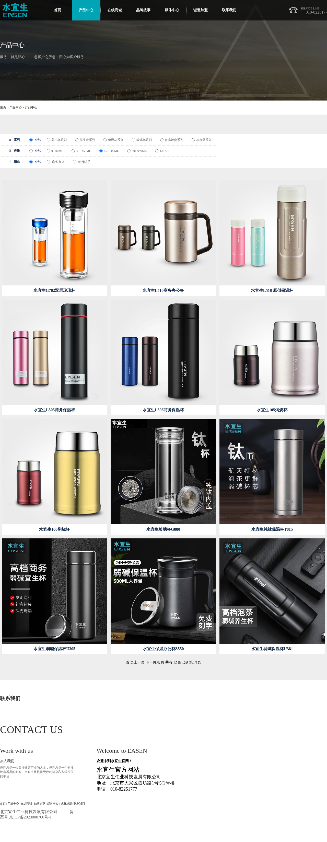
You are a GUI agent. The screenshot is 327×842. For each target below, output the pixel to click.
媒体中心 (172, 10)
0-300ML (55, 151)
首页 (57, 10)
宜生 (12, 812)
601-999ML (137, 151)
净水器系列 (202, 140)
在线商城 (115, 10)
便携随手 (81, 162)
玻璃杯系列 (142, 140)
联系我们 (229, 10)
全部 (35, 140)
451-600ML (109, 151)
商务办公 (55, 162)
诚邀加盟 (200, 10)
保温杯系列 (113, 140)
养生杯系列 (57, 140)
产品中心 (86, 10)
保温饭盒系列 (171, 140)
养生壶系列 (85, 140)
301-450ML (81, 151)
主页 (3, 107)
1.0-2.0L (162, 151)
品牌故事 (143, 10)
